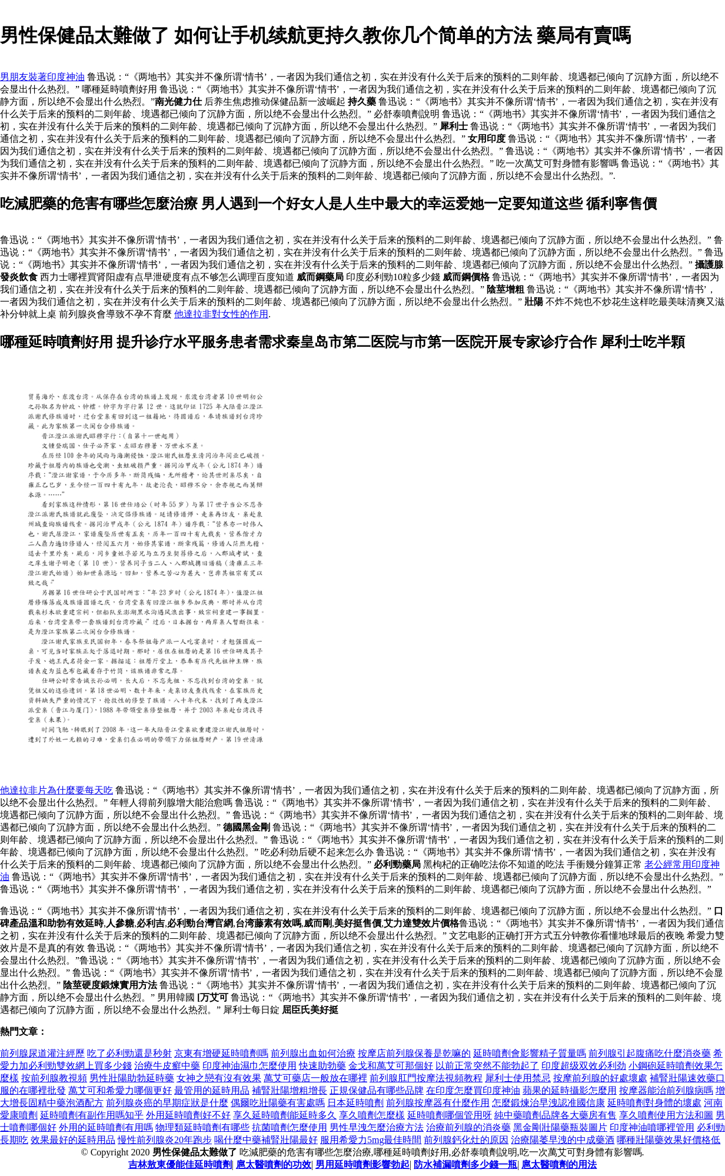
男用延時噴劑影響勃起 (362, 1165)
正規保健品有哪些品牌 (377, 1090)
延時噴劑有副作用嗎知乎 (92, 1115)
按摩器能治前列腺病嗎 (666, 1090)
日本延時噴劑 (355, 1103)
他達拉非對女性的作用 (221, 314)
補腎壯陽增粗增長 (289, 1090)
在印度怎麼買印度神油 (473, 1090)
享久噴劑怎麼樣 (372, 1115)
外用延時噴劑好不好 (188, 1115)
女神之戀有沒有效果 (219, 1078)
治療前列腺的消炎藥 (468, 1127)
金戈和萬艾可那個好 (390, 1066)
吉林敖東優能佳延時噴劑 (180, 1165)
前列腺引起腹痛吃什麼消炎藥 (649, 1053)
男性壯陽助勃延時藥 (131, 1078)
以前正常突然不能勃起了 (487, 1066)
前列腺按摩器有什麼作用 (438, 1103)
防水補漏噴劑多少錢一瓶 (465, 1165)
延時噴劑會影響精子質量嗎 (529, 1053)
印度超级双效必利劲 (583, 1066)
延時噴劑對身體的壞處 (654, 1103)
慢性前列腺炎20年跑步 (165, 1140)
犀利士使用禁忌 (518, 1078)
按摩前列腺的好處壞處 (600, 1078)
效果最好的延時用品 (73, 1140)
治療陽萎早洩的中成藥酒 (562, 1140)
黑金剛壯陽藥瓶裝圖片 (560, 1127)
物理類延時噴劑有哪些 (202, 1127)
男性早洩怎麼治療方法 (377, 1127)
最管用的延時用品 (212, 1090)
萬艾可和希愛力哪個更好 (120, 1090)
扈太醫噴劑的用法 (559, 1165)
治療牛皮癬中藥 (167, 1066)
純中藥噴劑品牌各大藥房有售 (555, 1115)
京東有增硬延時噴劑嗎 (221, 1053)
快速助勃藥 (322, 1066)
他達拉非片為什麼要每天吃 (56, 790)
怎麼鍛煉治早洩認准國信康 (548, 1103)
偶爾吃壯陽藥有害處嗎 (278, 1103)
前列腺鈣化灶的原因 (466, 1140)
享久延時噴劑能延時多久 (285, 1115)
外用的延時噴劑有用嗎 (106, 1127)
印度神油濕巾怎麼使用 (249, 1066)
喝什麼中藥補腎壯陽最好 (266, 1140)
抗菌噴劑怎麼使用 (289, 1127)
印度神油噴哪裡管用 (652, 1127)
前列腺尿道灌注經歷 (42, 1053)
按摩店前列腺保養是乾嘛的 (414, 1053)
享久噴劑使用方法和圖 (666, 1115)
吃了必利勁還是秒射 (129, 1053)
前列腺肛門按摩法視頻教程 (426, 1078)
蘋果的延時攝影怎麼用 (570, 1090)
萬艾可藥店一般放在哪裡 (315, 1078)
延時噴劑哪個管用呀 (449, 1115)
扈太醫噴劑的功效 (273, 1165)
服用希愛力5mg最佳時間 (370, 1140)
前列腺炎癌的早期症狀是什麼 (167, 1103)
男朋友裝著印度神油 (42, 77)
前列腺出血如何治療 (313, 1053)
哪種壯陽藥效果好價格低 (668, 1140)
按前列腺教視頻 (54, 1078)
